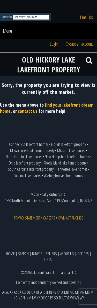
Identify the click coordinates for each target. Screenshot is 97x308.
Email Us (86, 17)
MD (66, 292)
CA (19, 292)
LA (62, 292)
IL (47, 292)
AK (3, 292)
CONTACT (48, 259)
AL (7, 292)
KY (58, 292)
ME (72, 292)
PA (51, 298)
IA (41, 292)
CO (24, 292)
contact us (28, 111)
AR (11, 292)
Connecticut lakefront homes (28, 144)
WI (72, 298)
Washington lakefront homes (63, 175)
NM (28, 298)
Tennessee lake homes (71, 169)
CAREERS (49, 218)
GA (33, 292)
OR (47, 298)
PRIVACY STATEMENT (27, 218)
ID (44, 292)
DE (29, 292)
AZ (15, 292)
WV (76, 298)
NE (20, 298)
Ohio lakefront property (25, 163)
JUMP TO (7, 17)
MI (77, 292)
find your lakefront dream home (46, 108)
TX (60, 298)
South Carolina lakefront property (31, 169)
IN (50, 292)
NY (38, 298)
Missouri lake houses (71, 150)
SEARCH (23, 254)
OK (42, 298)
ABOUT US (67, 254)
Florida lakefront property (68, 144)
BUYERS (37, 254)
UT (64, 298)
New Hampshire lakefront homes (67, 157)
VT (67, 298)
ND (15, 298)
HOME (10, 254)
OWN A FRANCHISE (70, 218)
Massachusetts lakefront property (32, 150)
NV (34, 298)
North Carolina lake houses (24, 157)
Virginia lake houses (27, 175)
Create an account (79, 44)
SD (56, 298)
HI (37, 292)
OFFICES (83, 254)
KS (54, 292)
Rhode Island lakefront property (64, 163)
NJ (24, 298)
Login (54, 44)
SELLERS (51, 254)
